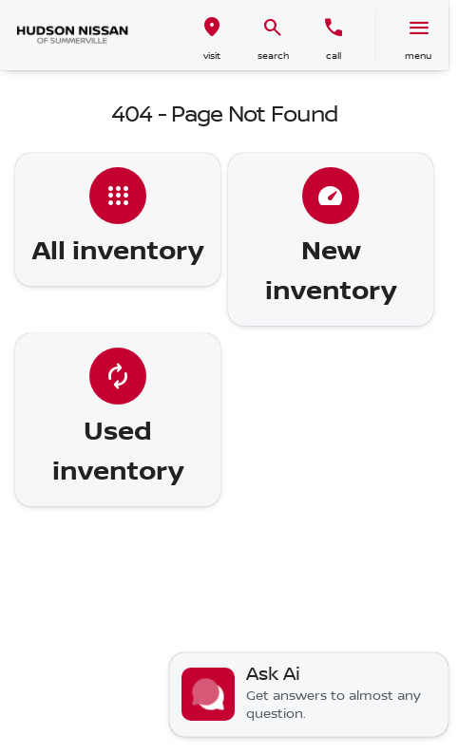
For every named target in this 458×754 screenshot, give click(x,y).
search (273, 55)
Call (333, 55)
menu (418, 55)
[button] (212, 36)
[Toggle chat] (308, 694)
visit (211, 55)
